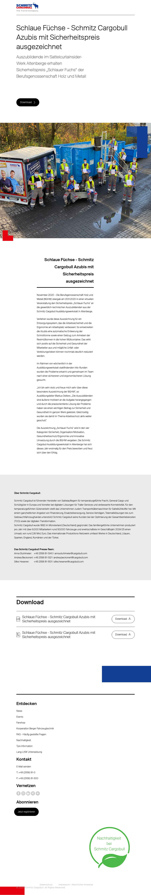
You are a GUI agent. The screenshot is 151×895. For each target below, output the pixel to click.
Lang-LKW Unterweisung (29, 752)
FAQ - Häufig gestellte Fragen (31, 734)
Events (19, 716)
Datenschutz (46, 884)
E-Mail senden (23, 766)
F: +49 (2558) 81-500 (27, 778)
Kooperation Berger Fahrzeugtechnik (35, 728)
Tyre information (24, 746)
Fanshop (20, 722)
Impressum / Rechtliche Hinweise (76, 884)
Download (26, 102)
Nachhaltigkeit (23, 740)
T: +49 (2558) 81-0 (25, 772)
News (19, 711)
